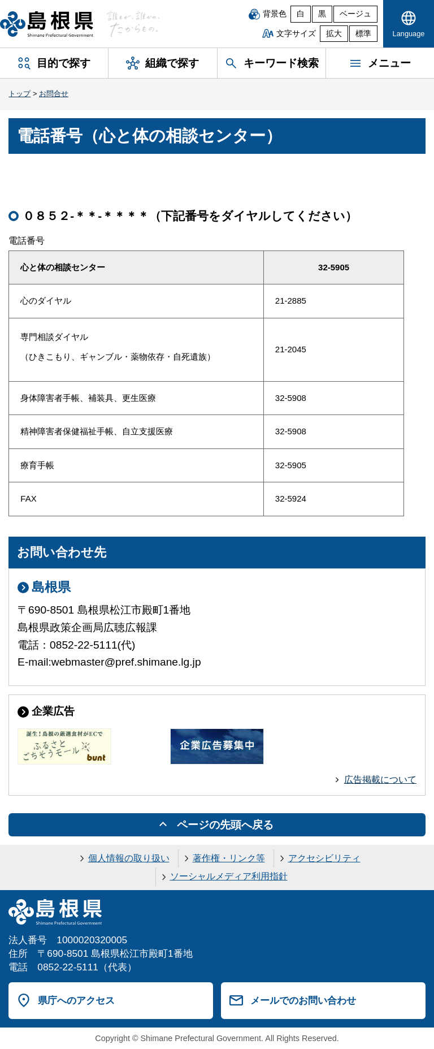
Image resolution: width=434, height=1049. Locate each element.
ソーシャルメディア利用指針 (229, 876)
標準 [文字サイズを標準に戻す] (363, 33)
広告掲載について (380, 779)
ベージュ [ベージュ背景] (355, 14)
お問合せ (53, 93)
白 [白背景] (301, 14)
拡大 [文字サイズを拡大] (334, 33)
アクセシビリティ (324, 858)
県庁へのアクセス (76, 1000)
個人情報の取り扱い (129, 858)
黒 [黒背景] (322, 14)
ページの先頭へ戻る (225, 825)
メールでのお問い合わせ (303, 1000)
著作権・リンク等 (229, 858)
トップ (19, 93)
